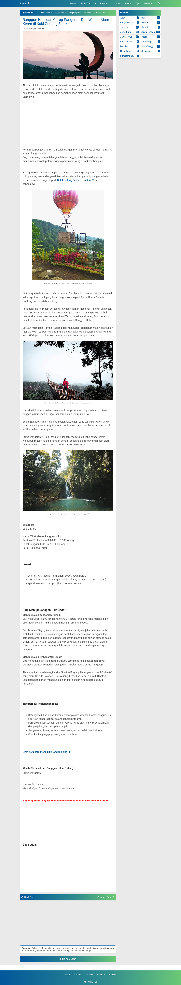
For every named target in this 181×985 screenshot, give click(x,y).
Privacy (89, 975)
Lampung (146, 41)
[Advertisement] (68, 125)
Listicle (116, 3)
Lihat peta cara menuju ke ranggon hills (45, 751)
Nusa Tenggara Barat (151, 46)
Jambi (144, 27)
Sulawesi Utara (148, 51)
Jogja (144, 36)
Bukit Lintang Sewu (68, 180)
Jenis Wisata (88, 3)
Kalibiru (87, 180)
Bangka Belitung (128, 22)
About (67, 975)
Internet (104, 3)
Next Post (29, 897)
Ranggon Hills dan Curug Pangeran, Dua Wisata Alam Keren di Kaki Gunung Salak (66, 22)
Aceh (122, 17)
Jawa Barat (126, 32)
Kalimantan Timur (129, 41)
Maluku (124, 46)
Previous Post (104, 897)
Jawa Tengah (148, 32)
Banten (144, 22)
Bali (143, 17)
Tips (137, 3)
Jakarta (124, 27)
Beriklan (113, 975)
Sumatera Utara (128, 56)
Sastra (127, 3)
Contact (78, 975)
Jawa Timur (126, 36)
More (148, 3)
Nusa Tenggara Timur (130, 51)
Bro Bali (24, 3)
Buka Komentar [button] (68, 959)
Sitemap (101, 975)
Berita (73, 3)
